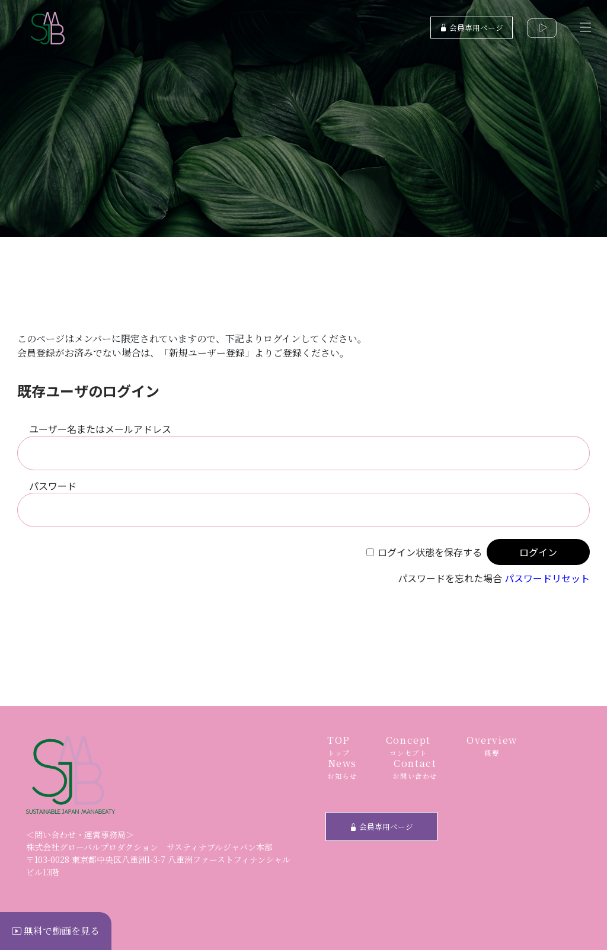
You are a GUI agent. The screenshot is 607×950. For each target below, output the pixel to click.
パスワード (52, 486)
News (342, 769)
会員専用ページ (471, 27)
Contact (414, 769)
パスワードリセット (547, 578)
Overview (492, 746)
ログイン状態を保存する (430, 552)
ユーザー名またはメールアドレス (100, 429)
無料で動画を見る (56, 931)
